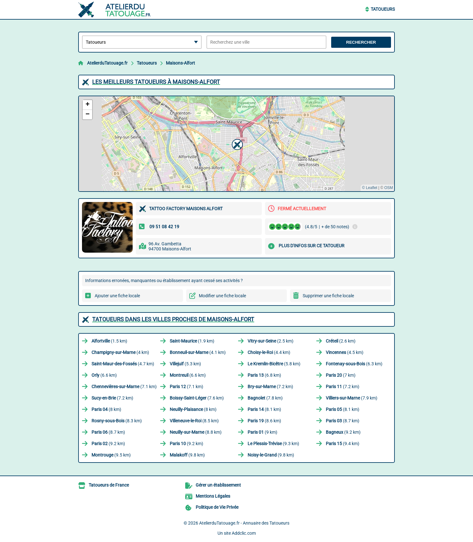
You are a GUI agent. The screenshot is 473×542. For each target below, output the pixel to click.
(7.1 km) (124, 386)
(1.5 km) (109, 340)
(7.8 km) (265, 397)
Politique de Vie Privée (217, 507)
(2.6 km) (341, 340)
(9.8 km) (187, 454)
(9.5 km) (111, 454)
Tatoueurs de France (109, 485)
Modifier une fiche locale (222, 295)
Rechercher (361, 42)
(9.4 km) (342, 443)
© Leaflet (369, 188)
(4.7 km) (122, 363)
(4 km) (120, 352)
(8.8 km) (196, 432)
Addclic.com (244, 533)
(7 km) (341, 375)
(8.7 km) (342, 420)
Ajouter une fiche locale (117, 295)
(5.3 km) (185, 363)
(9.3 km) (273, 443)
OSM (388, 188)
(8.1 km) (264, 409)
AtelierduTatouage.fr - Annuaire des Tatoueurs (244, 523)
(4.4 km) (269, 352)
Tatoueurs (383, 9)
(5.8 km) (274, 363)
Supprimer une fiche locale (328, 295)
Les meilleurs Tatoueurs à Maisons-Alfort (156, 82)
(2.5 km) (270, 340)
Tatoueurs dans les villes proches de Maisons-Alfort (173, 319)
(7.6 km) (197, 397)
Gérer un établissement (218, 485)
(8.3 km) (116, 420)
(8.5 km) (194, 420)
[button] (236, 143)
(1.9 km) (192, 340)
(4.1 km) (198, 352)
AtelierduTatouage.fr (107, 63)
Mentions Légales (213, 496)
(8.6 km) (264, 420)
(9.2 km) (343, 432)
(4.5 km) (344, 352)
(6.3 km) (354, 363)
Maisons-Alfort (180, 63)
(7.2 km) (270, 386)
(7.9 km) (351, 397)
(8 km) (106, 409)
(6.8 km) (264, 375)
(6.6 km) (104, 375)
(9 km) (262, 432)
